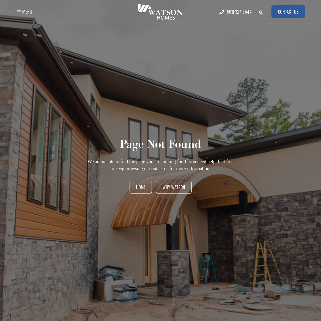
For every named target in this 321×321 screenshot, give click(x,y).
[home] (160, 11)
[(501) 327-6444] (236, 11)
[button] (24, 12)
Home (140, 187)
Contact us (288, 12)
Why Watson (174, 187)
